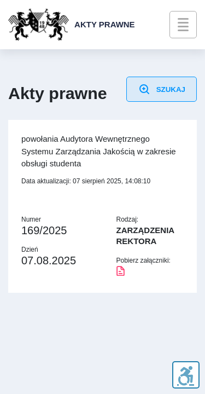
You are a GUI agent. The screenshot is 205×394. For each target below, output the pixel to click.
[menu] (183, 24)
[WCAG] (185, 375)
